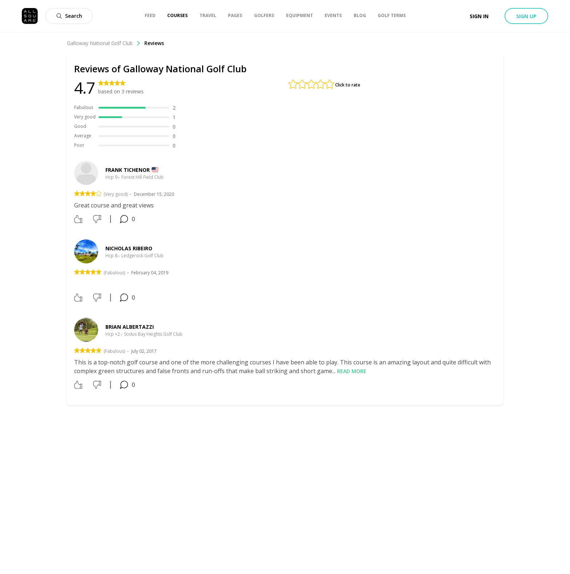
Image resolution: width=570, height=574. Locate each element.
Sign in (479, 16)
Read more (351, 371)
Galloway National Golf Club (104, 43)
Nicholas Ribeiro (128, 248)
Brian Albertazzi (129, 326)
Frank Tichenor (127, 169)
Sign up (526, 16)
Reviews (154, 43)
